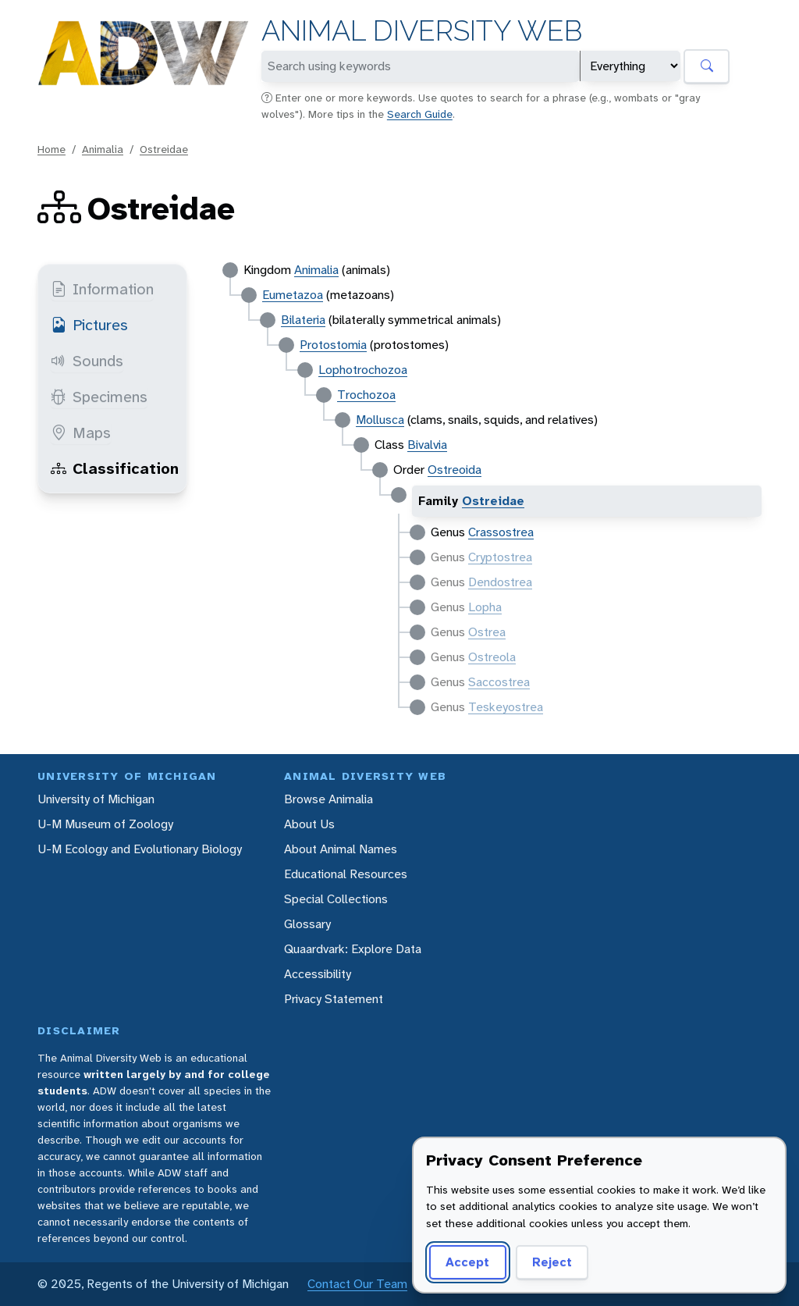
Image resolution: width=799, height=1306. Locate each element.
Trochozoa (366, 394)
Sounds (87, 360)
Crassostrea (501, 532)
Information (102, 289)
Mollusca (380, 419)
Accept (467, 1262)
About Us (309, 824)
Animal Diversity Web (421, 31)
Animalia (102, 149)
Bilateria (303, 319)
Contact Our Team (357, 1284)
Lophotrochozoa (362, 369)
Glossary (307, 924)
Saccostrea (499, 682)
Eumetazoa (292, 294)
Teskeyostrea (505, 707)
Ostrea (487, 632)
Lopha (485, 607)
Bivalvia (427, 444)
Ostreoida (454, 469)
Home (51, 149)
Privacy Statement (333, 999)
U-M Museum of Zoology (105, 824)
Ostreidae (164, 149)
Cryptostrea (500, 557)
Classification (115, 468)
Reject (552, 1262)
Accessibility (317, 974)
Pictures (89, 324)
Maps (81, 432)
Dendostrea (500, 582)
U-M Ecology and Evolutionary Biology (139, 849)
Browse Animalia (328, 799)
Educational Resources (345, 874)
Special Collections (336, 899)
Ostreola (492, 657)
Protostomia (333, 344)
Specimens (99, 396)
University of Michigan (95, 799)
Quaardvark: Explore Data (352, 949)
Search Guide (420, 114)
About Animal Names (340, 849)
